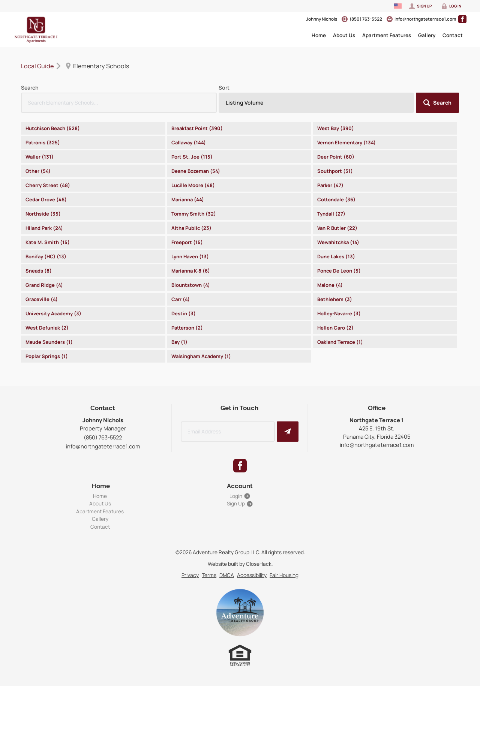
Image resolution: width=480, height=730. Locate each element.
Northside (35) (43, 213)
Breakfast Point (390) (197, 128)
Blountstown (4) (190, 285)
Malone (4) (330, 285)
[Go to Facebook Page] (462, 19)
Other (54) (38, 171)
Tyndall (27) (331, 213)
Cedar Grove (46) (46, 199)
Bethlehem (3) (334, 299)
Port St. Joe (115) (192, 156)
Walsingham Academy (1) (201, 356)
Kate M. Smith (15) (48, 242)
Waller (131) (40, 156)
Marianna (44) (187, 199)
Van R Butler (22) (337, 228)
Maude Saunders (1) (49, 342)
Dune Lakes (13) (336, 256)
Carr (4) (180, 299)
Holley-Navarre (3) (339, 313)
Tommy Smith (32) (193, 213)
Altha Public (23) (191, 228)
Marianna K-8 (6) (190, 270)
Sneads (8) (39, 270)
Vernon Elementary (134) (346, 142)
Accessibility (252, 575)
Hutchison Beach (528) (53, 128)
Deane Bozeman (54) (195, 171)
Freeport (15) (187, 242)
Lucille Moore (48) (193, 185)
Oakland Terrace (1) (340, 342)
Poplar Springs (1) (47, 356)
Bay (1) (179, 342)
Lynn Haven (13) (190, 256)
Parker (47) (330, 185)
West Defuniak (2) (47, 327)
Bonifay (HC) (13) (46, 256)
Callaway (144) (188, 142)
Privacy (190, 575)
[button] (437, 103)
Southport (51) (335, 171)
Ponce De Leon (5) (339, 270)
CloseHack (259, 563)
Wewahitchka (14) (338, 242)
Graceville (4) (42, 299)
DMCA (226, 575)
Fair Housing (284, 575)
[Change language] (398, 6)
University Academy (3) (53, 313)
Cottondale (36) (336, 199)
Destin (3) (183, 313)
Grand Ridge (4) (44, 285)
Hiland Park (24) (44, 228)
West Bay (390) (335, 128)
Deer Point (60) (335, 156)
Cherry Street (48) (48, 185)
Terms (209, 575)
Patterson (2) (187, 327)
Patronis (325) (43, 142)
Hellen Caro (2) (335, 327)
